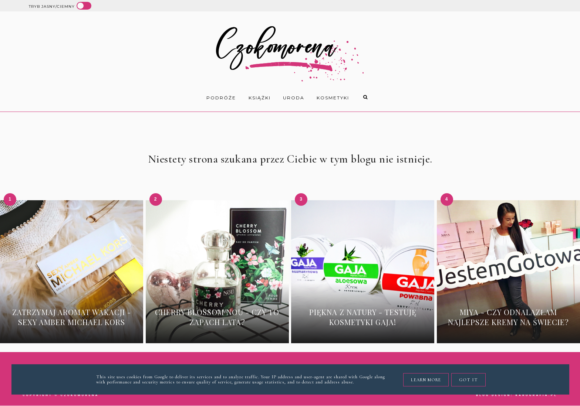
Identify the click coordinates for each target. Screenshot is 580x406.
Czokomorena (80, 395)
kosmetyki (333, 97)
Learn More (426, 379)
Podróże (221, 97)
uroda (293, 97)
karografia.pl (536, 395)
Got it (468, 379)
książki (260, 97)
